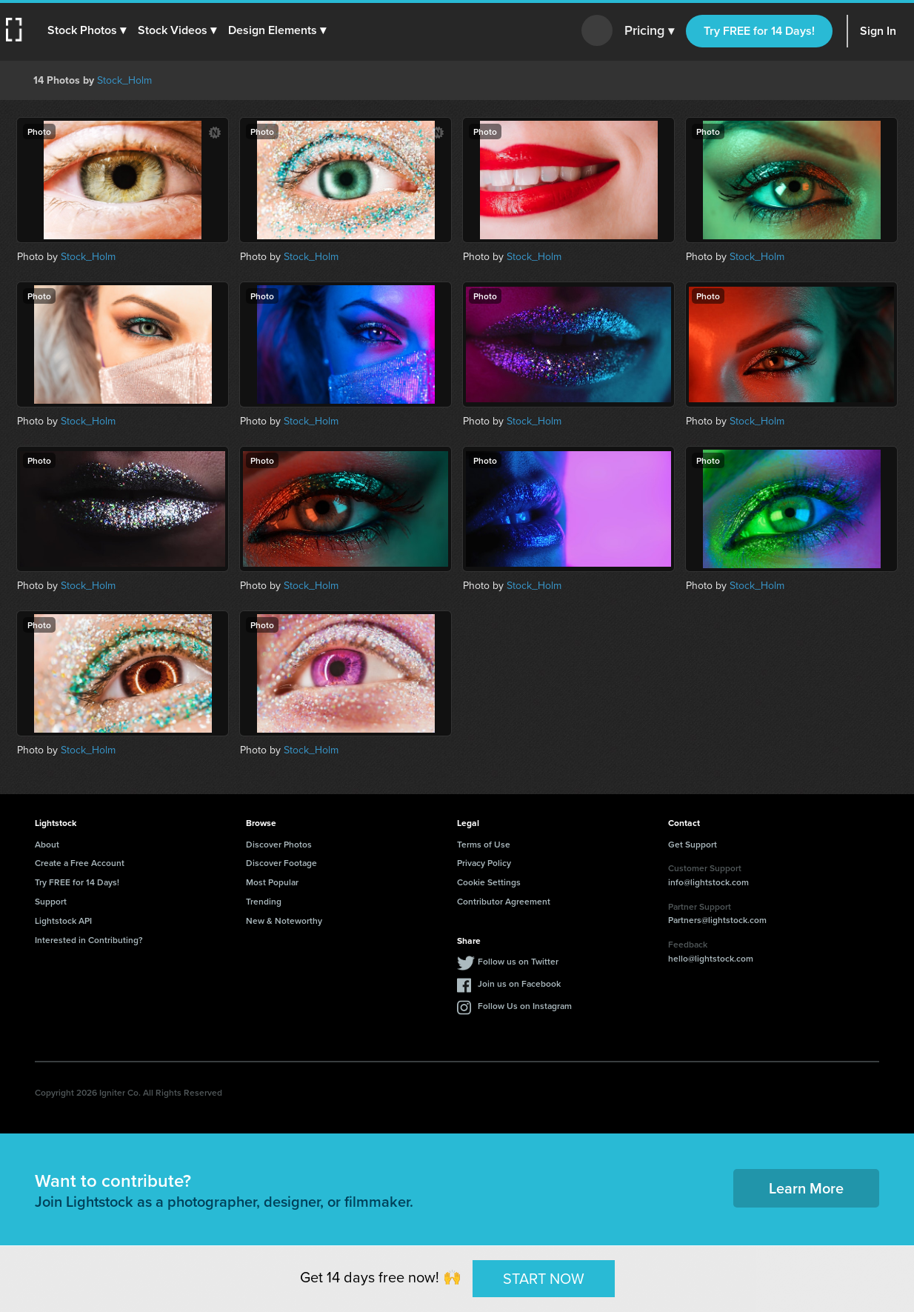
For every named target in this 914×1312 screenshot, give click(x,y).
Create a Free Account (79, 862)
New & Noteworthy (284, 920)
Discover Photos (279, 844)
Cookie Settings (489, 882)
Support (51, 901)
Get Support (692, 844)
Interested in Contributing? (89, 939)
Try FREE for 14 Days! (759, 30)
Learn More (806, 1188)
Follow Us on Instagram (525, 1005)
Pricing (649, 31)
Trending (263, 901)
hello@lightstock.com (710, 958)
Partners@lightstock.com (717, 919)
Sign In (878, 30)
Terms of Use (483, 844)
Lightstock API (63, 920)
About (47, 844)
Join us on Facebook (519, 983)
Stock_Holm (124, 80)
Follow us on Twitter (518, 961)
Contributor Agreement (503, 901)
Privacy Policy (484, 862)
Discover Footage (281, 862)
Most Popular (272, 882)
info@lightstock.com (708, 882)
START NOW (543, 1278)
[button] (86, 30)
